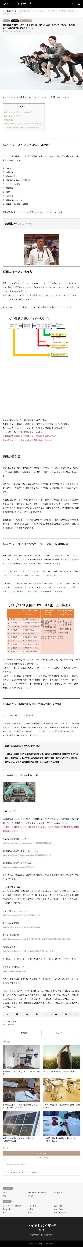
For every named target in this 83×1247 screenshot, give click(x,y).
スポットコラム (25, 21)
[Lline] (36, 1014)
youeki (13, 1021)
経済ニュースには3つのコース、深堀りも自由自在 (23, 124)
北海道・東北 (7, 1209)
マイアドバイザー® (41, 1225)
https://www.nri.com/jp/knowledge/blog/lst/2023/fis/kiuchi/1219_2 (28, 951)
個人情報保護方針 (47, 1235)
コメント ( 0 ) (41, 1153)
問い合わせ (58, 1193)
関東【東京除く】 (60, 1212)
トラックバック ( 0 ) (41, 1157)
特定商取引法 (34, 1235)
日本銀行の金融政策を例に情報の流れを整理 (21, 127)
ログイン (25, 1173)
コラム (6, 21)
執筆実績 (15, 21)
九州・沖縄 (58, 1206)
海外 (4, 1212)
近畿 (29, 1212)
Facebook (39, 1230)
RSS (44, 1230)
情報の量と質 (9, 120)
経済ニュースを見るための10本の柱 (18, 112)
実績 (4, 1196)
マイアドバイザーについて (37, 1193)
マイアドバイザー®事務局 (12, 1206)
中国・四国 (32, 1206)
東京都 (30, 1209)
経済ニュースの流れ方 (13, 116)
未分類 (30, 1196)
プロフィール (24, 223)
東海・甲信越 (58, 1209)
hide (25, 107)
